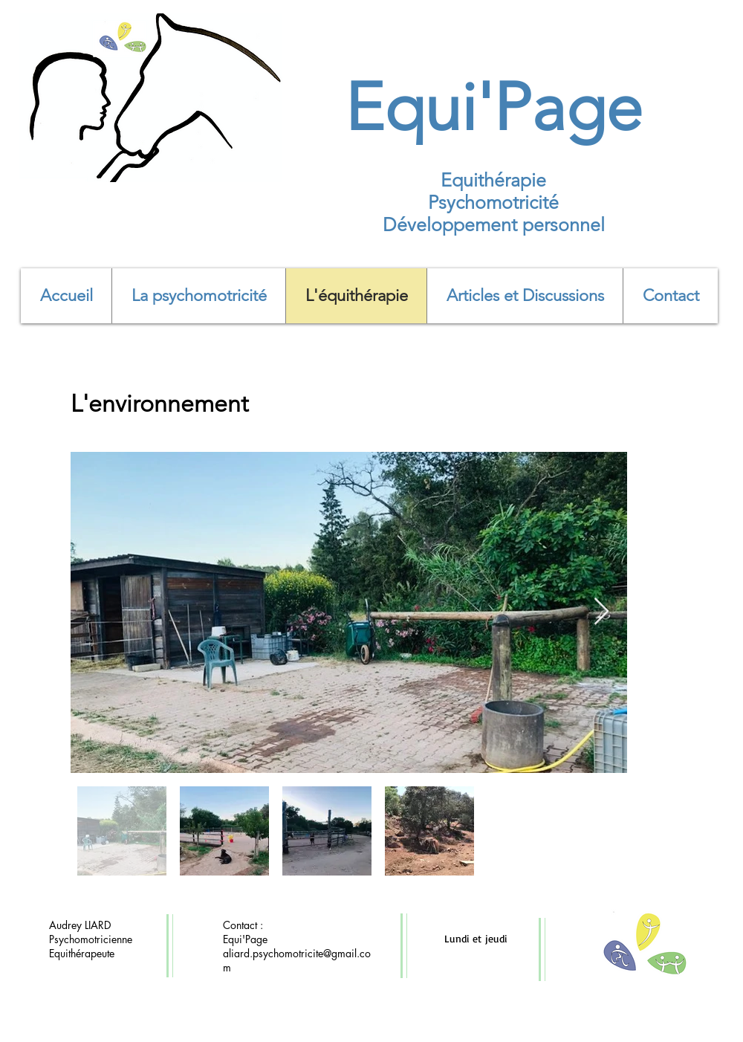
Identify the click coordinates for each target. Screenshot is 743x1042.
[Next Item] (601, 612)
